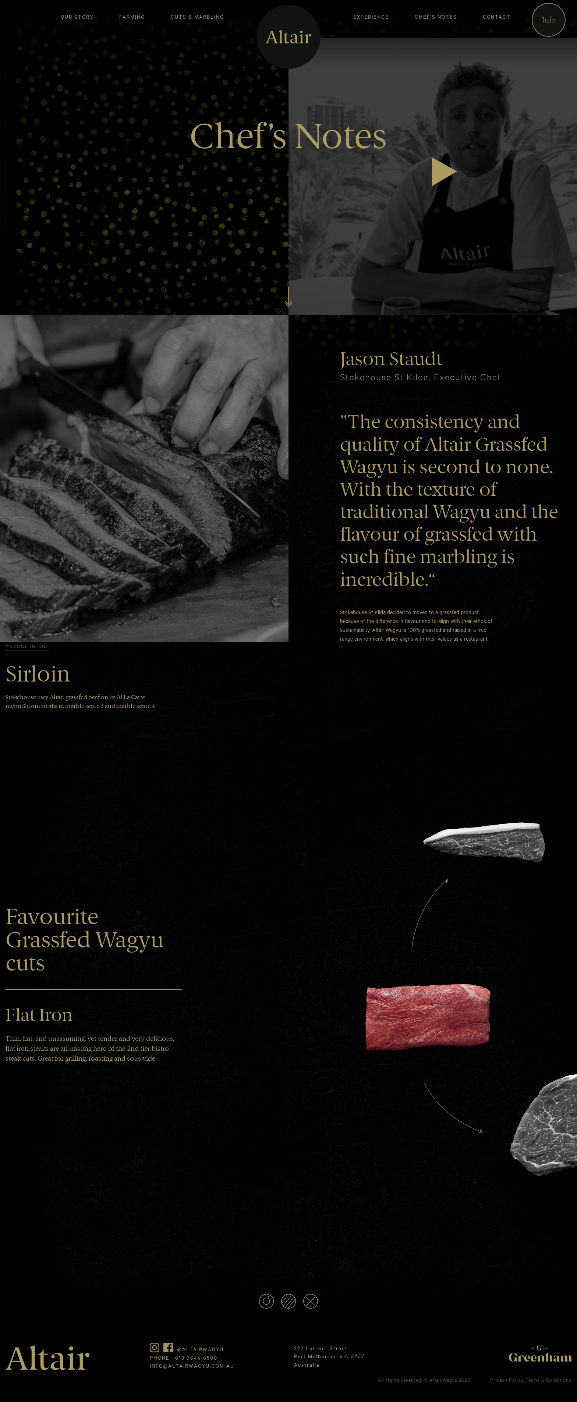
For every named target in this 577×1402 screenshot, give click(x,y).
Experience (371, 18)
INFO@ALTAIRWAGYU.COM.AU (192, 1367)
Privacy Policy (506, 1381)
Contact (497, 18)
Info (549, 20)
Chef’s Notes (436, 18)
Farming (132, 18)
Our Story (77, 18)
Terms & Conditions (548, 1381)
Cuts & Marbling (197, 18)
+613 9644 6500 (194, 1359)
